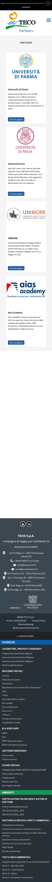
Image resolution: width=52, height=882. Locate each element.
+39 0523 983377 (21, 560)
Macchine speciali (12, 671)
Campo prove (8, 777)
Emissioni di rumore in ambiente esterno (21, 829)
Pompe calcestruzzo (12, 718)
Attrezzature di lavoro (12, 773)
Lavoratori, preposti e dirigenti (22, 648)
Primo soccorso (9, 759)
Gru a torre (7, 710)
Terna (5, 695)
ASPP (4, 733)
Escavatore (7, 683)
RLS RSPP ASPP (10, 728)
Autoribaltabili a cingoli (13, 699)
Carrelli (5, 675)
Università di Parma (18, 89)
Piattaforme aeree (11, 679)
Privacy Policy (38, 620)
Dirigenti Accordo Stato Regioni (17, 653)
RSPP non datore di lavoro (14, 744)
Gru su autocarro (10, 706)
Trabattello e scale (11, 722)
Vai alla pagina (16, 119)
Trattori (6, 714)
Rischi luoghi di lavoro (12, 665)
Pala (4, 691)
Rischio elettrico (10, 781)
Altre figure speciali (11, 785)
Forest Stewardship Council (15, 806)
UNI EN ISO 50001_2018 (13, 814)
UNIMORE (13, 238)
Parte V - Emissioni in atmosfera (17, 877)
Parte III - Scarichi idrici (13, 869)
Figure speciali (11, 765)
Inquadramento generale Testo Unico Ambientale (25, 861)
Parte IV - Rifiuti (9, 873)
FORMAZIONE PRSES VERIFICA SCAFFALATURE (24, 769)
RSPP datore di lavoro (12, 740)
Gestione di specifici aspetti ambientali (26, 820)
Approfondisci (26, 7)
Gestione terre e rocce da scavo (16, 843)
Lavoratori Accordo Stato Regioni (18, 657)
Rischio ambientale (11, 851)
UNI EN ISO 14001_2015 (13, 810)
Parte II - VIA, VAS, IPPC (13, 865)
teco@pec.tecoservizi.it (27, 569)
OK (48, 3)
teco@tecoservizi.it (26, 565)
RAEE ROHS (7, 847)
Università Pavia (16, 163)
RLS (4, 737)
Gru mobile (7, 703)
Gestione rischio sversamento (16, 839)
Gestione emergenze (14, 750)
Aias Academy (15, 312)
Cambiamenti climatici (13, 825)
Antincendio (8, 755)
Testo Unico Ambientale (16, 857)
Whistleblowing (25, 624)
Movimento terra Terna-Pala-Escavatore (21, 687)
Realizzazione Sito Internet (26, 627)
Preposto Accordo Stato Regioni (17, 661)
